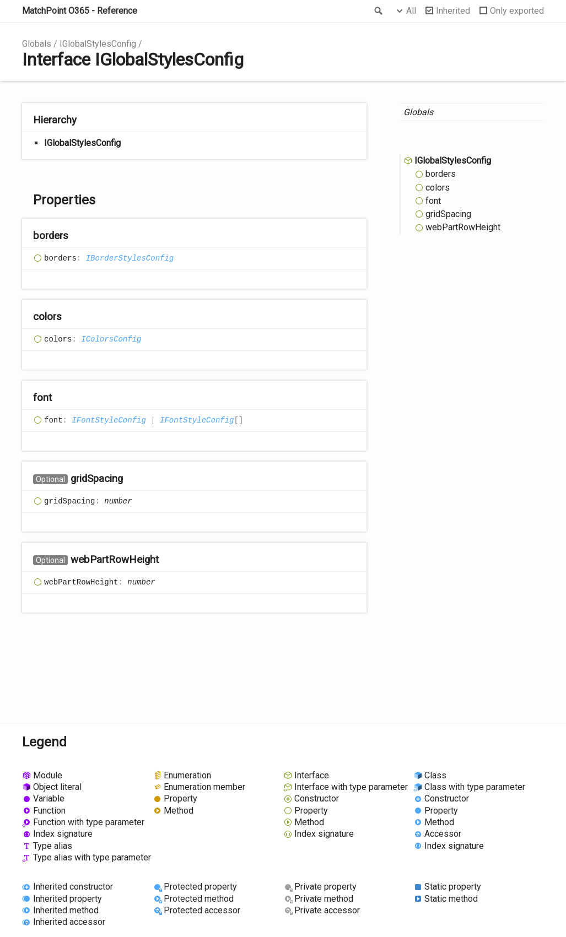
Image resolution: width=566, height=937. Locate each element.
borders (440, 174)
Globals (36, 44)
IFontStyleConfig (108, 420)
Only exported (517, 11)
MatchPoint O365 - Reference (79, 11)
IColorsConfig (111, 339)
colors (437, 187)
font (433, 201)
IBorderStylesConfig (130, 258)
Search (377, 11)
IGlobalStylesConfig (98, 44)
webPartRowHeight (462, 227)
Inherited (453, 11)
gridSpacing (448, 214)
